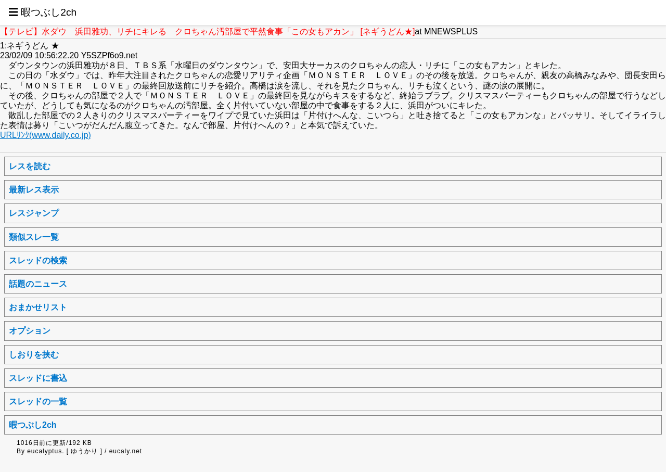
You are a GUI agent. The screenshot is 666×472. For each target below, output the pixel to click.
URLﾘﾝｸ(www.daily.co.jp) (45, 135)
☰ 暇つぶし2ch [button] (42, 12)
